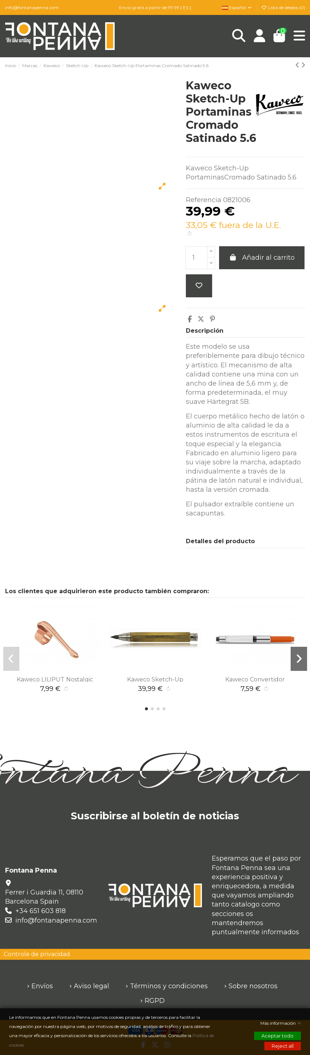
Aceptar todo (277, 1036)
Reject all (283, 1046)
